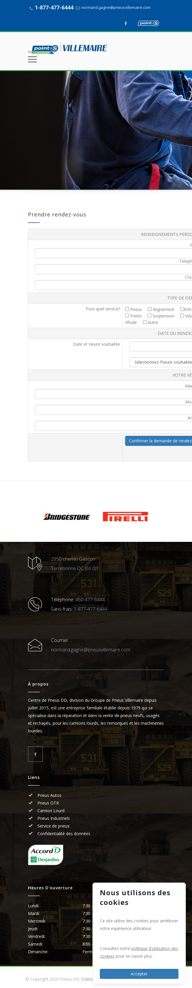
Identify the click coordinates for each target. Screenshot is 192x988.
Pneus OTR (47, 803)
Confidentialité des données (63, 833)
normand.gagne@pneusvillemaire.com (115, 7)
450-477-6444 (90, 599)
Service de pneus (52, 826)
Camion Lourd (50, 810)
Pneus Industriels (53, 818)
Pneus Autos (49, 795)
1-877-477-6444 (54, 7)
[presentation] (75, 447)
